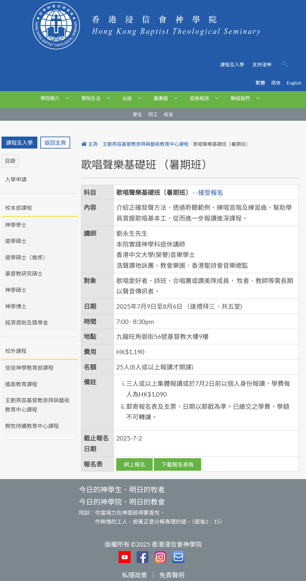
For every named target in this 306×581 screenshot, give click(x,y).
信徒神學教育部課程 (29, 367)
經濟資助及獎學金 (26, 322)
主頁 (89, 144)
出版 (134, 98)
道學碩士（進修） (26, 257)
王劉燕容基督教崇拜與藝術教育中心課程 (37, 405)
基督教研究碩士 (24, 273)
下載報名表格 (177, 464)
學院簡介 (57, 98)
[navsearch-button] (285, 65)
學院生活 (97, 98)
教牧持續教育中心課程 (32, 426)
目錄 (10, 161)
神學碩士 (16, 290)
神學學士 (16, 224)
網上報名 (134, 464)
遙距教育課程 (21, 384)
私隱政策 (134, 575)
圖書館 (168, 98)
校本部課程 (18, 207)
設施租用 (206, 98)
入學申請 (16, 179)
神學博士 (16, 306)
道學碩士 (16, 241)
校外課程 (16, 351)
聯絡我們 (247, 98)
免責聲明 (171, 575)
